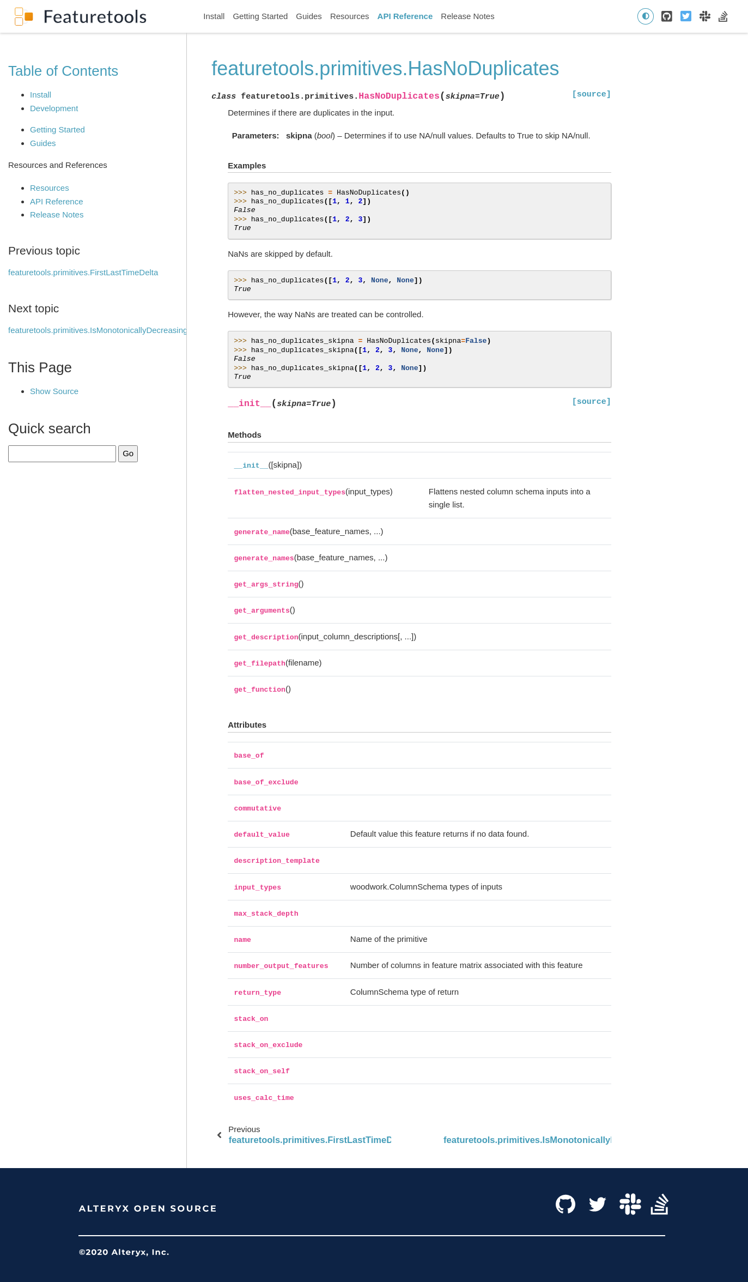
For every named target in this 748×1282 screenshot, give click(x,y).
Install (213, 16)
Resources (349, 16)
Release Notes (467, 16)
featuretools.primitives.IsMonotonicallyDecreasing (97, 330)
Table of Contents (63, 71)
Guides (309, 16)
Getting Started (260, 16)
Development (54, 108)
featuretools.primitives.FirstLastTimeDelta (83, 272)
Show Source (54, 391)
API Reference (405, 16)
